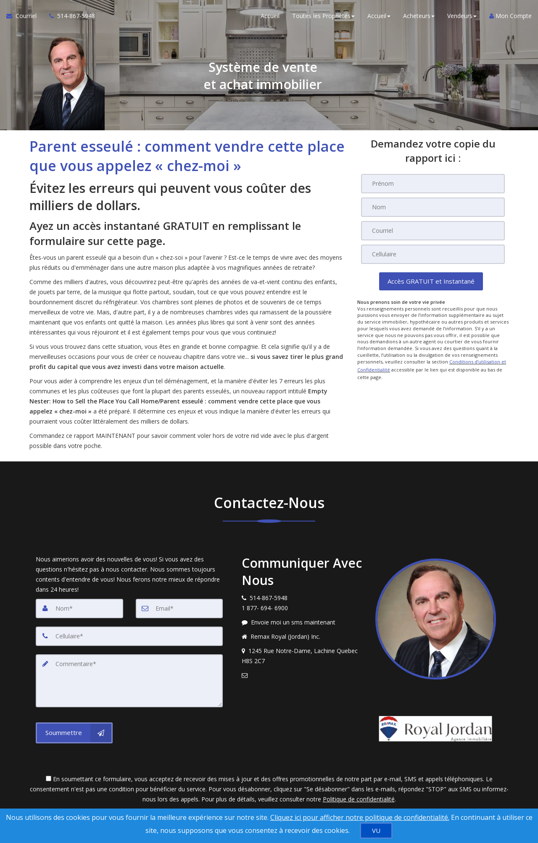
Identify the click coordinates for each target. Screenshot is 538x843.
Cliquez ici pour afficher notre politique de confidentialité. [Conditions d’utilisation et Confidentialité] (359, 817)
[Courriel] (433, 230)
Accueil (270, 17)
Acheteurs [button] (419, 17)
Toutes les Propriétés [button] (323, 17)
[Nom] (433, 207)
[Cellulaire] (433, 254)
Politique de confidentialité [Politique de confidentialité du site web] (359, 799)
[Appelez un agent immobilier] (69, 16)
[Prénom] (433, 183)
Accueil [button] (378, 17)
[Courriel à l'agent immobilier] (24, 16)
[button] (431, 281)
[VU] (376, 830)
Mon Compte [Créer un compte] (510, 17)
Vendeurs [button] (462, 17)
